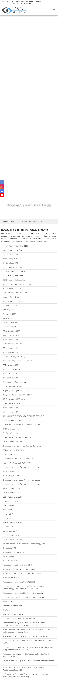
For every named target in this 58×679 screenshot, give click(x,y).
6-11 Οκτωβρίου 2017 (11, 535)
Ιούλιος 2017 (8, 527)
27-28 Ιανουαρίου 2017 (11, 493)
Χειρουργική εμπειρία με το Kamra (15, 391)
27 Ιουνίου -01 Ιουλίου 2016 (13, 450)
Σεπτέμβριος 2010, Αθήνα (12, 289)
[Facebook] (2, 182)
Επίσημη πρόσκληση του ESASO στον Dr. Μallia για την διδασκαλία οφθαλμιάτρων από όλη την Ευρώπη (27, 631)
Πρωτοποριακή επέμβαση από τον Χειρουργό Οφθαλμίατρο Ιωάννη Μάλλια (28, 642)
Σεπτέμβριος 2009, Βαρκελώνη (14, 267)
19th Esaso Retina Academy (13, 614)
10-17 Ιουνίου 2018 (10, 561)
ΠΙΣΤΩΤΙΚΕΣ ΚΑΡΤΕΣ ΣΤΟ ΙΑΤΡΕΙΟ (15, 246)
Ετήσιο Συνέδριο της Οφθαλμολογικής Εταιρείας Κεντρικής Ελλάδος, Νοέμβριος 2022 (28, 662)
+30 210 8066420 (34, 1)
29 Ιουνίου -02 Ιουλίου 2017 (13, 522)
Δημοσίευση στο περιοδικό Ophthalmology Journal (21, 467)
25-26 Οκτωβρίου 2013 (11, 331)
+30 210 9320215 (16, 1)
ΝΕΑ (12, 221)
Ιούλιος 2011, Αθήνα (10, 306)
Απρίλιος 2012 (8, 310)
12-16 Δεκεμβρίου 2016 (12, 476)
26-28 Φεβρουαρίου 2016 (12, 442)
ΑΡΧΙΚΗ (6, 221)
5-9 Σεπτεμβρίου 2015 (11, 255)
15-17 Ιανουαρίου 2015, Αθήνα (14, 399)
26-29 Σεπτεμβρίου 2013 (12, 323)
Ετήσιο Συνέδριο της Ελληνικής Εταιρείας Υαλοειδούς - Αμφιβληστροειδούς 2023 (23, 669)
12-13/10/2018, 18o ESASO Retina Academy (19, 569)
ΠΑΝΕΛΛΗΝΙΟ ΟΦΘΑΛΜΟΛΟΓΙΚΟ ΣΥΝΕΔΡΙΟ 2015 (21, 425)
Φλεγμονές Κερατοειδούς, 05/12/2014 (17, 395)
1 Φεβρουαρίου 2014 (11, 335)
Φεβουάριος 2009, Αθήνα (12, 250)
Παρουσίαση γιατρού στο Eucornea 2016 (18, 459)
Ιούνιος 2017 (8, 514)
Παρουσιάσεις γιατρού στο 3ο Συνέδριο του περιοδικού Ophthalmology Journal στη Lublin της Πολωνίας (23, 587)
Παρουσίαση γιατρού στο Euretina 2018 (17, 565)
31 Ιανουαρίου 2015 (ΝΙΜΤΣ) (13, 403)
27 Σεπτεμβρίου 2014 (11, 365)
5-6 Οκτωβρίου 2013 (10, 327)
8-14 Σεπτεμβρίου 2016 (11, 454)
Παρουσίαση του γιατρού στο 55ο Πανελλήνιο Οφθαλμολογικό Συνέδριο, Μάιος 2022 (26, 655)
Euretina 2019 (8, 602)
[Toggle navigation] (54, 10)
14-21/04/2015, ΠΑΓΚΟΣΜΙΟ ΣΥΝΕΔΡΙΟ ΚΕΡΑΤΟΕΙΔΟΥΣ (23, 416)
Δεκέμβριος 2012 (9, 314)
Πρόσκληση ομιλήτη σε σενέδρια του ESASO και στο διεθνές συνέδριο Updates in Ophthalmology (25, 675)
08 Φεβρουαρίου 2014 (11, 348)
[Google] (2, 191)
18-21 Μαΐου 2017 (9, 510)
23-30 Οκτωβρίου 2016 (11, 471)
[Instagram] (2, 186)
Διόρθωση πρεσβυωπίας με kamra (16, 382)
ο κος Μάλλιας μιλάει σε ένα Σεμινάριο (17, 361)
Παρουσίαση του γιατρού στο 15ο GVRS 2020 (19, 619)
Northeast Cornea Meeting (12, 606)
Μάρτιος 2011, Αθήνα (11, 297)
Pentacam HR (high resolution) (14, 357)
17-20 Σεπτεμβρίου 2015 (12, 259)
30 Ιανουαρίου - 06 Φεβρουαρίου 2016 (17, 437)
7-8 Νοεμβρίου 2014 (10, 374)
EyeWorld (6, 610)
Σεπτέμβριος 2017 (10, 531)
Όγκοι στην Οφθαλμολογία (12, 386)
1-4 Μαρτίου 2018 (9, 548)
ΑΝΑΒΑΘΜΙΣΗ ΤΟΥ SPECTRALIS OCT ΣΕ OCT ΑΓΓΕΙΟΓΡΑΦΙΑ (25, 636)
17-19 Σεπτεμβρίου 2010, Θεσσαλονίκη (17, 284)
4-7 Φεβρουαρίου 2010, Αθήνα (14, 272)
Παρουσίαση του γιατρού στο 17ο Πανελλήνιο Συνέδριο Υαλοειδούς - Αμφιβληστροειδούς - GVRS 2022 (28, 648)
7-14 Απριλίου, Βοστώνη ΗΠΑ (13, 276)
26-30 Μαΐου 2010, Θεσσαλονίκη (15, 280)
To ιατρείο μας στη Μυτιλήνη (13, 552)
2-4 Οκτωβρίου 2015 (10, 263)
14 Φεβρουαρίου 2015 (11, 408)
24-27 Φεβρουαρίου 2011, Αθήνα (15, 293)
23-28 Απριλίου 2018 (10, 557)
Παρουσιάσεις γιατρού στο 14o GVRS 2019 (19, 582)
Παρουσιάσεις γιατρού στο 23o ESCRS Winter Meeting (23, 593)
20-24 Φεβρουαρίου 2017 (12, 497)
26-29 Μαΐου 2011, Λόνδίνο (13, 301)
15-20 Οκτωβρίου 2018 (11, 578)
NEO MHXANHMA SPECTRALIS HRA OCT (17, 463)
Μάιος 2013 (7, 318)
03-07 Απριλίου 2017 (10, 505)
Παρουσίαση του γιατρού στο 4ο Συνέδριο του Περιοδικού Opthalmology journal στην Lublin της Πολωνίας (24, 624)
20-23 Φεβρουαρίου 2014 (12, 344)
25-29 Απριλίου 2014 (10, 352)
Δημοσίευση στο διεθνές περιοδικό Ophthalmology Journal (25, 446)
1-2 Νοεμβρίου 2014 (10, 378)
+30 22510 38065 (25, 3)
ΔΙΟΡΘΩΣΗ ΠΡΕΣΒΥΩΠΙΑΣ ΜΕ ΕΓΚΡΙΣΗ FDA (19, 420)
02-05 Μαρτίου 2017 (10, 501)
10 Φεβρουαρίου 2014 (11, 340)
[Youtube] (2, 195)
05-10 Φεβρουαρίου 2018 (12, 540)
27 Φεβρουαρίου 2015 (11, 412)
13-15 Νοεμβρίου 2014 (11, 369)
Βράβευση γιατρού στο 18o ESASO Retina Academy (22, 574)
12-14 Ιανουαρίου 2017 (11, 488)
